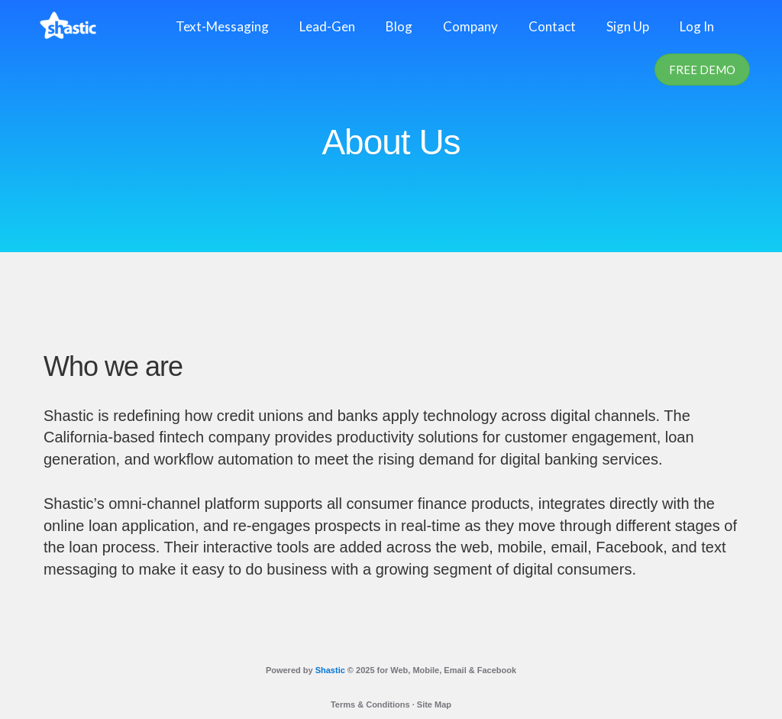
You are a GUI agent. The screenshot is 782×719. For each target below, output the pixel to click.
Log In (697, 26)
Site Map (434, 704)
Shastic (330, 670)
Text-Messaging (222, 26)
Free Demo (702, 69)
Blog (399, 26)
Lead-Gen (327, 26)
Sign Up (627, 26)
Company (470, 26)
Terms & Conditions (370, 704)
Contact (552, 26)
